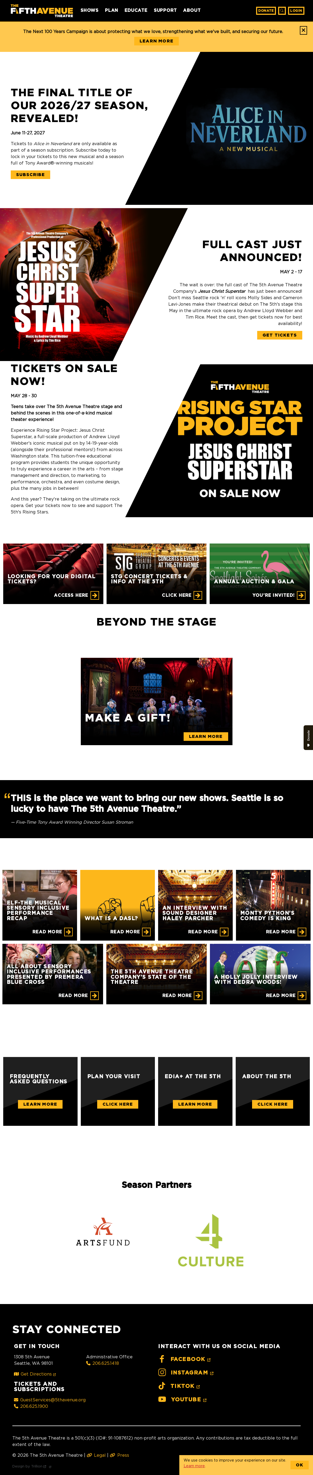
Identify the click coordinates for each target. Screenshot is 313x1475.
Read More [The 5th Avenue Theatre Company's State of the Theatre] (177, 996)
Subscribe (30, 175)
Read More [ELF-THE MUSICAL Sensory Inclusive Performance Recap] (47, 932)
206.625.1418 (102, 1363)
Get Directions (36, 1374)
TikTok (180, 1386)
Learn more (194, 1466)
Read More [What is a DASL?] (125, 932)
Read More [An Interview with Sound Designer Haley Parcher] (203, 932)
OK (299, 1465)
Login (296, 10)
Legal (96, 1455)
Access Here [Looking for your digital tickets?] (71, 595)
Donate (266, 10)
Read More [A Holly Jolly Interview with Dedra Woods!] (281, 996)
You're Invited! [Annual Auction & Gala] (274, 595)
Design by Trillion (32, 1466)
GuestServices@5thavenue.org (50, 1399)
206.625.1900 (31, 1406)
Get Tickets (280, 335)
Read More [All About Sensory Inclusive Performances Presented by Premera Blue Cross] (73, 996)
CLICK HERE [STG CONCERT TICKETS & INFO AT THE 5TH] (176, 595)
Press (119, 1455)
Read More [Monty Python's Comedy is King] (281, 932)
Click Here (118, 1104)
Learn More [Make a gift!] (206, 736)
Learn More (40, 1104)
